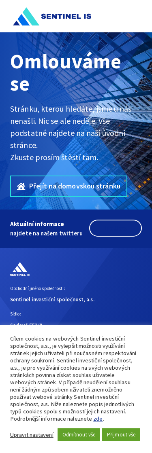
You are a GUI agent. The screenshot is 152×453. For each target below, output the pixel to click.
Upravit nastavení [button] (32, 434)
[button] (137, 16)
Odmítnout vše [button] (78, 434)
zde (98, 418)
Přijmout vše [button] (121, 434)
